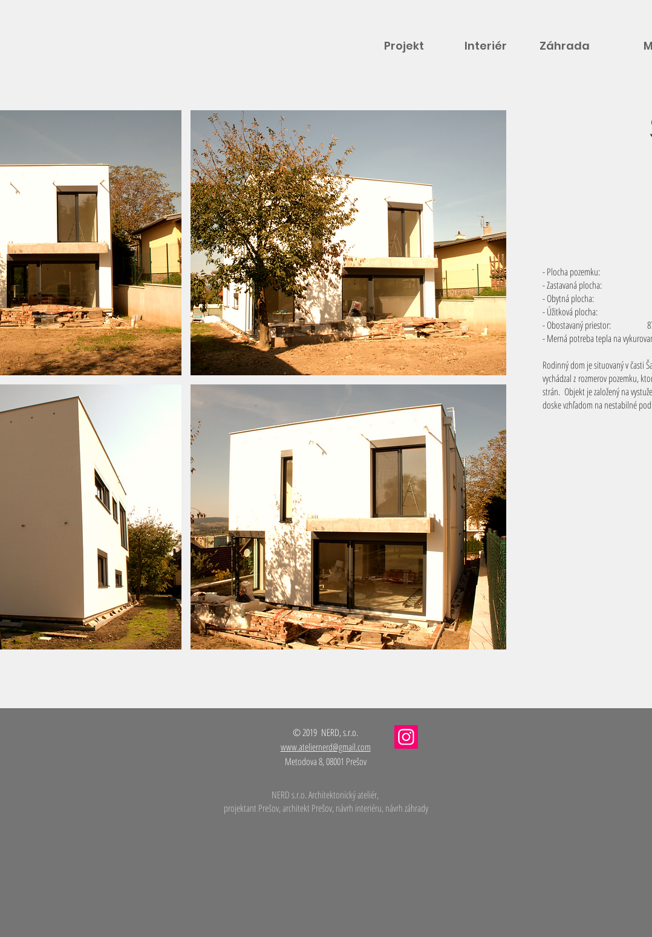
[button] (349, 242)
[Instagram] (406, 737)
